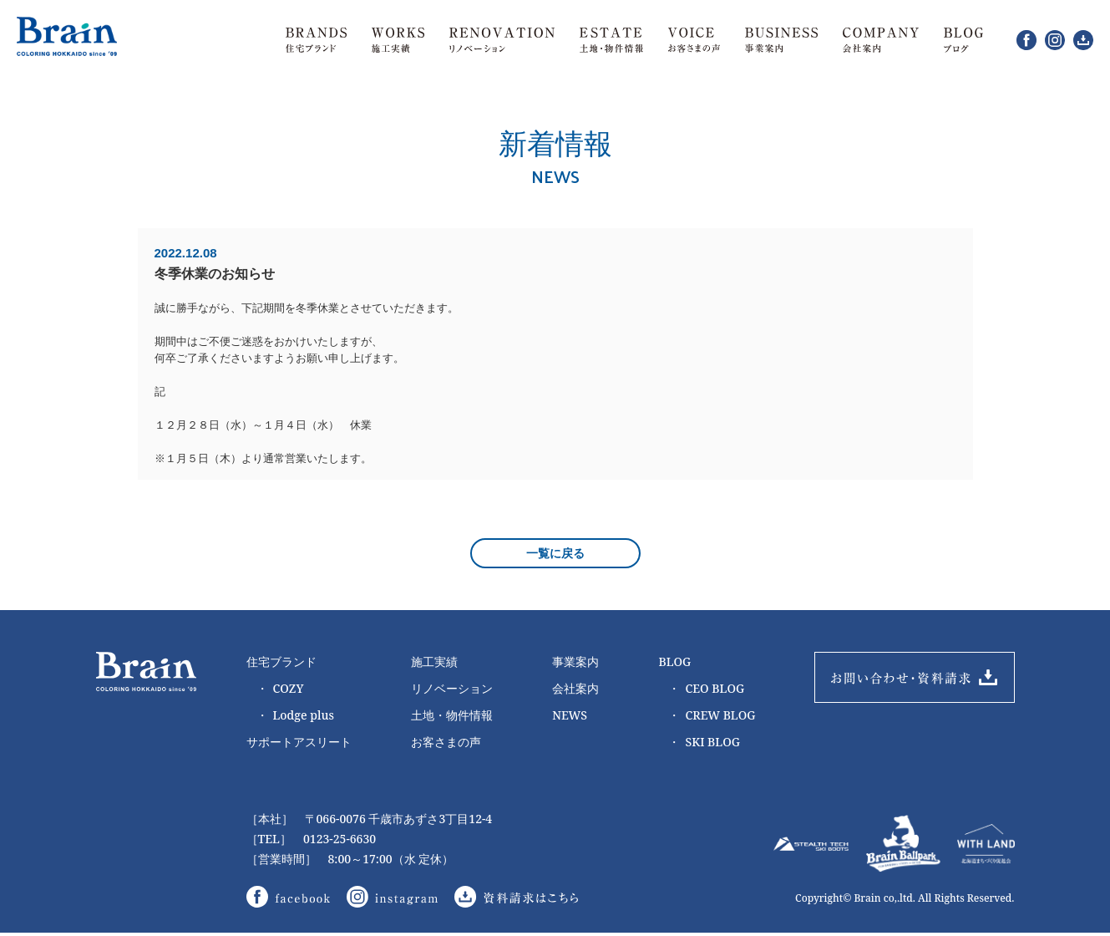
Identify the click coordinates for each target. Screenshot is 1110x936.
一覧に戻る (555, 555)
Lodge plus (295, 717)
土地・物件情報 (452, 717)
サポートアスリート (299, 743)
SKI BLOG (703, 744)
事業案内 (575, 663)
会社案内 (575, 690)
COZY (280, 690)
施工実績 (434, 663)
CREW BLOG (711, 717)
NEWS (569, 717)
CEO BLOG (706, 690)
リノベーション (452, 690)
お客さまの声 (446, 743)
